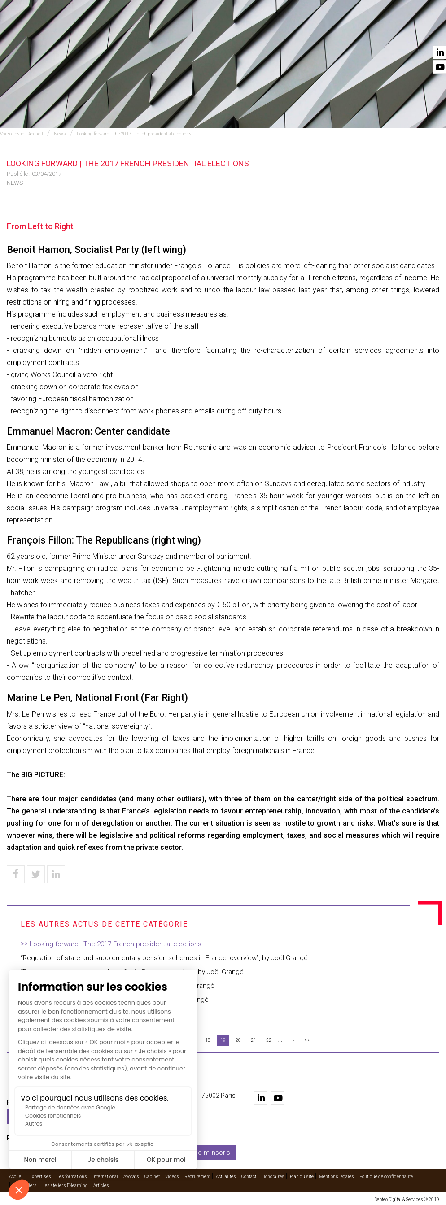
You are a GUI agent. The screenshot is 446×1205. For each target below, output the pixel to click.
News (60, 133)
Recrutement (344, 31)
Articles (101, 1185)
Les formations (157, 31)
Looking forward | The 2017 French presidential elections (134, 133)
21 (253, 1040)
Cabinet (281, 31)
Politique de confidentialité (386, 1176)
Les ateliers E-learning (65, 1185)
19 (223, 1040)
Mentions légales (336, 1176)
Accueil (76, 31)
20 (238, 1040)
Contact (425, 31)
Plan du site (302, 1176)
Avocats (251, 31)
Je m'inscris (212, 1152)
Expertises (110, 31)
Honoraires (273, 1176)
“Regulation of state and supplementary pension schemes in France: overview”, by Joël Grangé (164, 958)
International (209, 31)
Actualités (389, 31)
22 (268, 1040)
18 (207, 1040)
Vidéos (308, 31)
